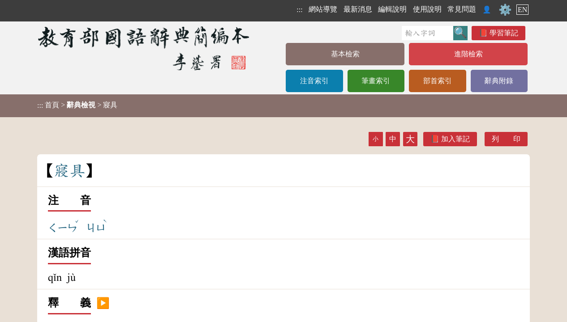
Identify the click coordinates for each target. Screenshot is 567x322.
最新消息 (358, 9)
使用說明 (427, 9)
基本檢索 (345, 54)
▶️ (103, 303)
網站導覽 (323, 9)
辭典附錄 (499, 81)
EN (522, 9)
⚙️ (505, 10)
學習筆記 (504, 33)
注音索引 (314, 81)
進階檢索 (468, 54)
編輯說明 (392, 9)
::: (299, 9)
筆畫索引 (375, 81)
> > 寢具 (77, 105)
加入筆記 (455, 139)
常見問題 (461, 9)
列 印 (506, 139)
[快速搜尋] (427, 33)
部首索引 (437, 81)
